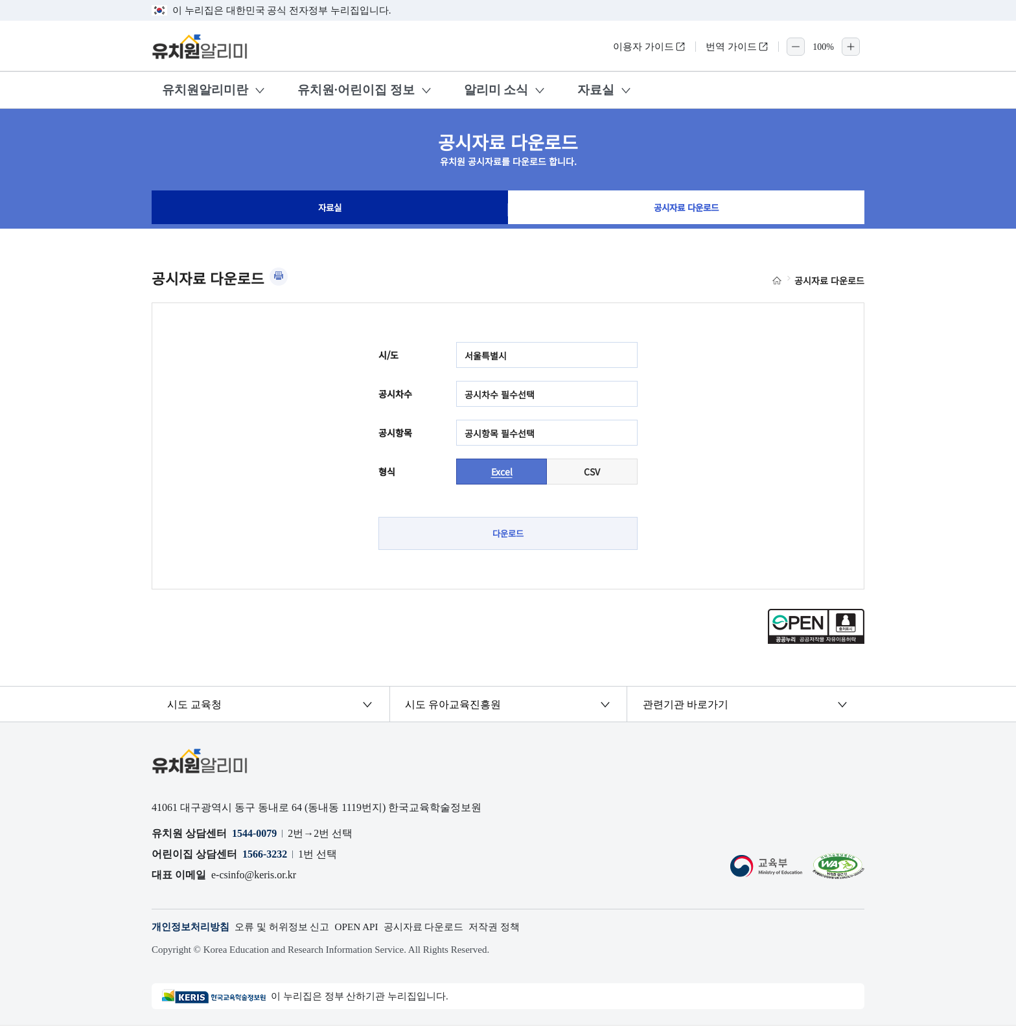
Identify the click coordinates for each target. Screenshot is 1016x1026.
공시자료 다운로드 (686, 210)
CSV (592, 471)
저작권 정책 (515, 928)
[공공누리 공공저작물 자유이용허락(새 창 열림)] (816, 641)
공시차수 (395, 393)
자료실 (595, 90)
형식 (386, 471)
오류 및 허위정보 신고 (290, 928)
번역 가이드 (737, 46)
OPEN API (369, 928)
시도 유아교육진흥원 (454, 705)
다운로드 (508, 533)
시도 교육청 (195, 705)
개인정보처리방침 (193, 928)
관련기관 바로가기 (685, 705)
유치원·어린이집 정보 (356, 90)
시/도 (388, 354)
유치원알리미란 (205, 90)
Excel (502, 471)
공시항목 (395, 432)
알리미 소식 (496, 90)
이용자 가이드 (649, 46)
